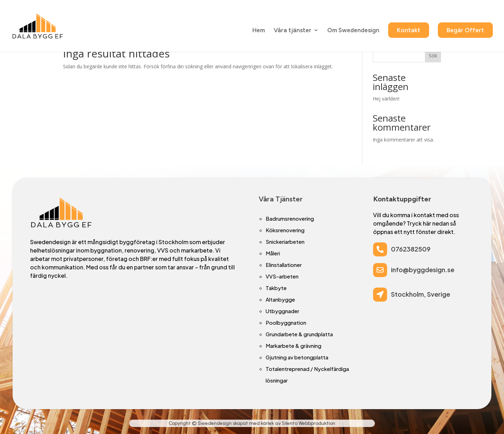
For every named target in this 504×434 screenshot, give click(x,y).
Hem (258, 31)
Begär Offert (465, 30)
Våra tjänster (293, 31)
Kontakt (408, 30)
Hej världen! (386, 98)
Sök (433, 55)
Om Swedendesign (353, 31)
